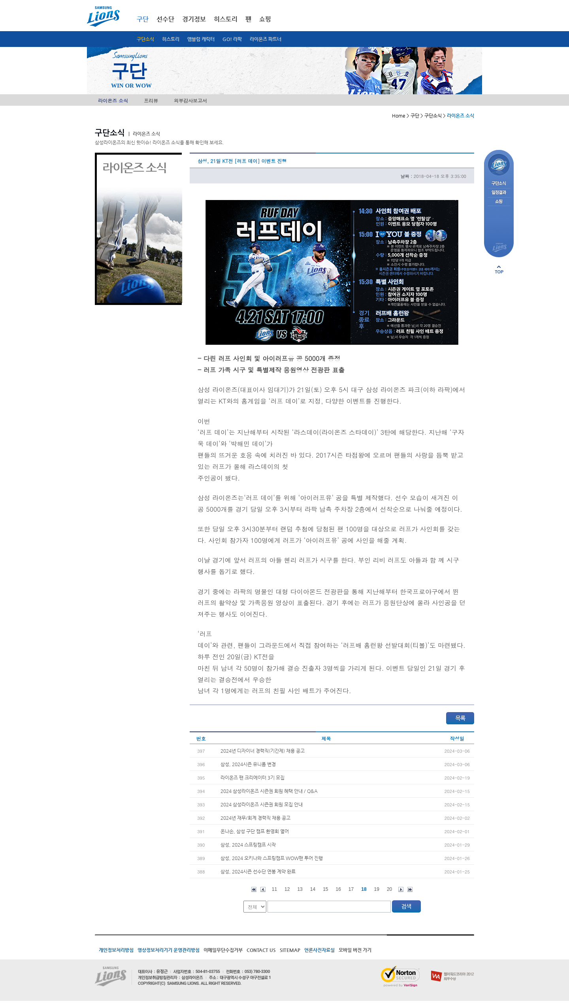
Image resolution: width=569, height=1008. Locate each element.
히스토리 (170, 39)
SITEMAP (290, 950)
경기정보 (194, 19)
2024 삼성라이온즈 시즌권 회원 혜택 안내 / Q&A (269, 791)
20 (389, 889)
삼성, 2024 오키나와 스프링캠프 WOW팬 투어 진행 (271, 858)
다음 (400, 889)
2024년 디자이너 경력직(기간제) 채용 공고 (262, 751)
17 (351, 889)
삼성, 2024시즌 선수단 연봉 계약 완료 (258, 871)
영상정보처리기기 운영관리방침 (169, 950)
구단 (143, 19)
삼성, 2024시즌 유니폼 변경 (248, 764)
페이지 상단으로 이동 (499, 269)
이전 (263, 889)
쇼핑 (265, 19)
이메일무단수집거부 (223, 950)
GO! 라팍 (232, 39)
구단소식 (145, 39)
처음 (253, 889)
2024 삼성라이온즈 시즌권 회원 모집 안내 (261, 804)
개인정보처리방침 (116, 950)
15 (325, 889)
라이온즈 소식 (113, 100)
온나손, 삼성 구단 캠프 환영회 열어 (254, 831)
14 (312, 889)
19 (376, 889)
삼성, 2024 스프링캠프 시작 (248, 844)
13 (299, 889)
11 (274, 889)
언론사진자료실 (319, 950)
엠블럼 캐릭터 (201, 39)
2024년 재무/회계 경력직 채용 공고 (255, 818)
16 (338, 889)
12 (287, 889)
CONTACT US (261, 950)
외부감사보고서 (190, 100)
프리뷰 (151, 100)
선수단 (165, 19)
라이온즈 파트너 (265, 39)
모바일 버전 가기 (355, 950)
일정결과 (499, 192)
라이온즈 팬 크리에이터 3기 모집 (252, 777)
